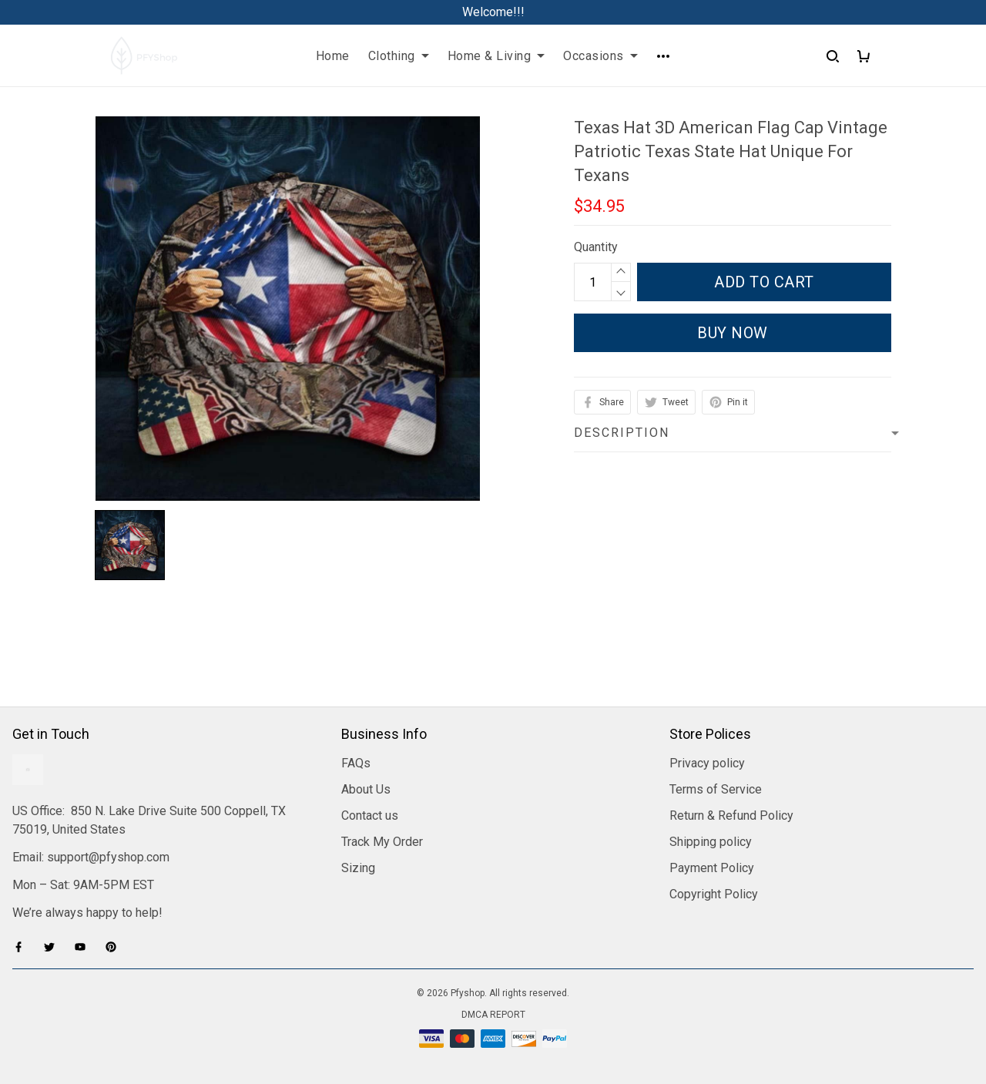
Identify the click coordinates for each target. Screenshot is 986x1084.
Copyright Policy (713, 894)
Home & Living (496, 56)
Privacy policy (707, 763)
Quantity (596, 247)
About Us (366, 789)
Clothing (398, 56)
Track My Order (382, 841)
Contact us (369, 815)
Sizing (358, 868)
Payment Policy (711, 868)
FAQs (356, 763)
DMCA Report (493, 1014)
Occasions (600, 56)
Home (333, 56)
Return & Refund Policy (731, 815)
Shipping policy (710, 841)
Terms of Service (715, 789)
